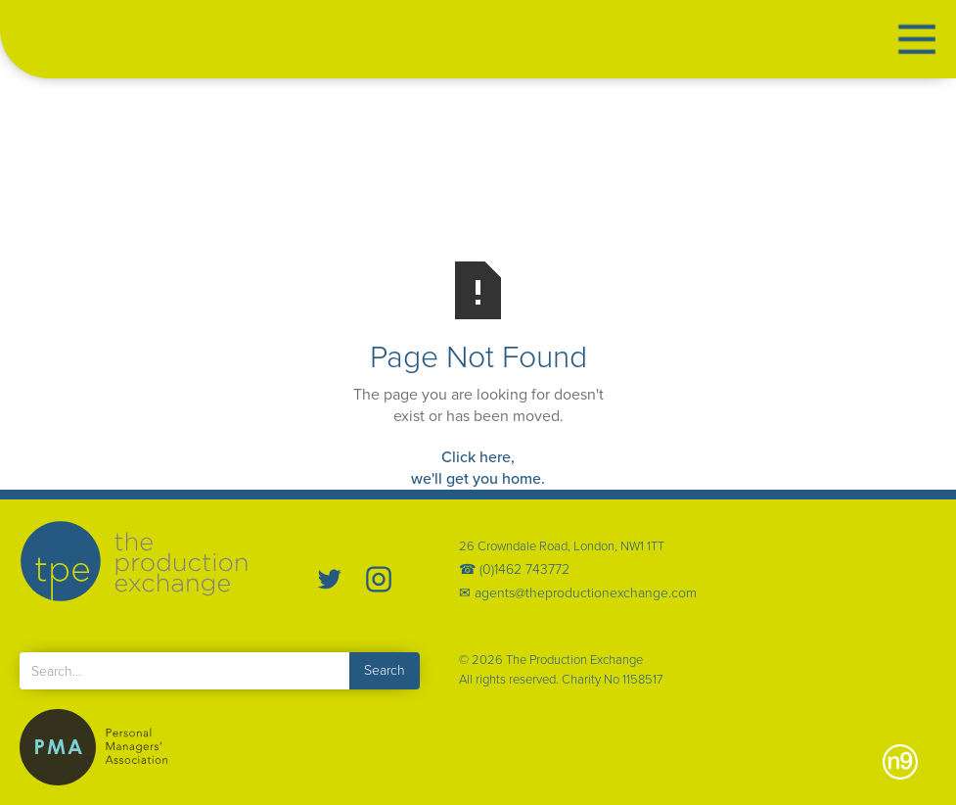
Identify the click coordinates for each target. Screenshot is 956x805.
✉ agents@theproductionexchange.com (578, 593)
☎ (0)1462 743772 (514, 570)
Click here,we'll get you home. (478, 468)
